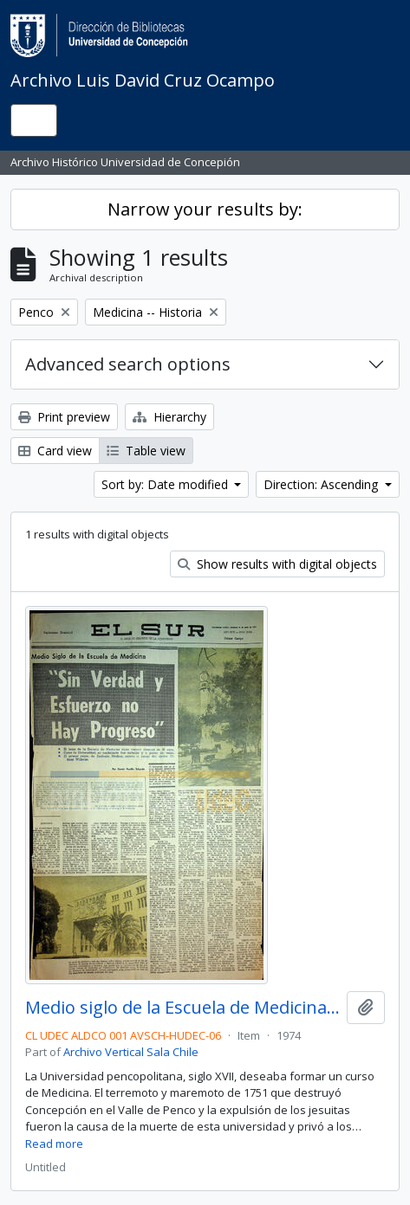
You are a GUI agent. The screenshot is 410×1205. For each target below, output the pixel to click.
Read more (54, 1143)
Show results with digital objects (277, 564)
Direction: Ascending (322, 484)
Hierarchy (169, 417)
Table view (146, 450)
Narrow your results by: (205, 209)
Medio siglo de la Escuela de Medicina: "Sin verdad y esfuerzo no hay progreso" (182, 1007)
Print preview (64, 417)
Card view (55, 450)
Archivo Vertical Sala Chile (130, 1052)
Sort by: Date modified (166, 484)
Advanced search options (128, 364)
